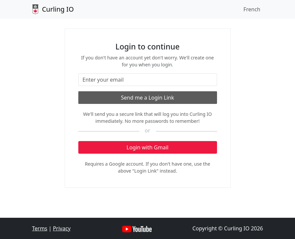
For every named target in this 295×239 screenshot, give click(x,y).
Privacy (61, 228)
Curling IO (53, 9)
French (251, 9)
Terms (39, 228)
